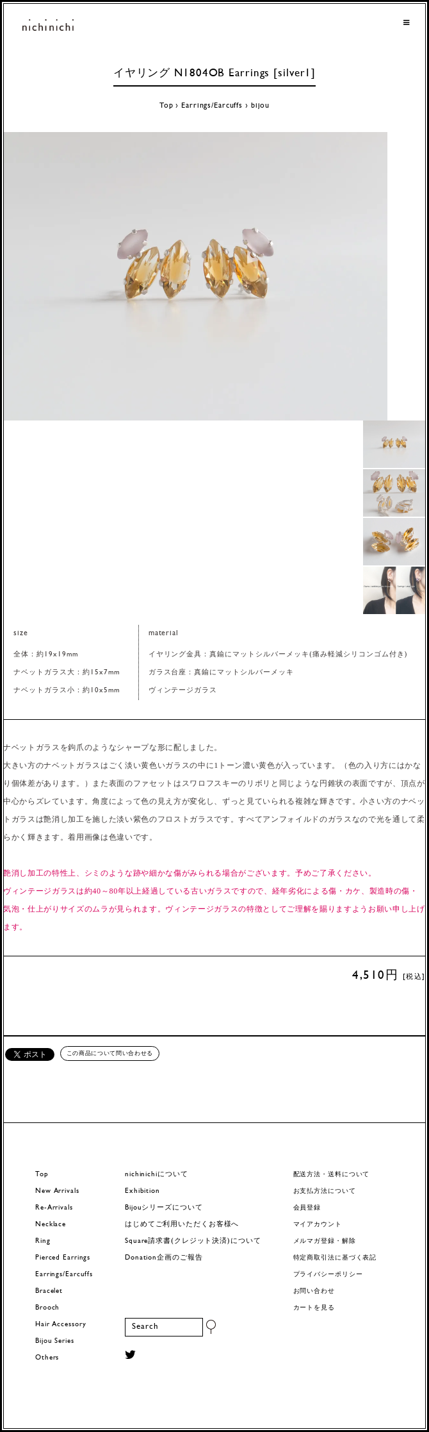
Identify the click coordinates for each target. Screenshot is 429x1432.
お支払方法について (324, 1191)
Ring (43, 1241)
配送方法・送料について (331, 1175)
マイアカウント (317, 1225)
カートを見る (314, 1308)
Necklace (50, 1224)
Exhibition (142, 1191)
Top (166, 106)
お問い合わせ (314, 1291)
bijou (260, 106)
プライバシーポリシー (328, 1275)
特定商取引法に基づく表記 (335, 1258)
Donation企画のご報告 (163, 1257)
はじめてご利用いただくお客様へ (182, 1224)
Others (47, 1357)
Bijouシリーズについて (164, 1207)
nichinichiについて (156, 1174)
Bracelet (49, 1291)
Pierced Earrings (62, 1257)
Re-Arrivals (54, 1207)
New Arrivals (57, 1191)
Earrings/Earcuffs (212, 106)
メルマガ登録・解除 (324, 1241)
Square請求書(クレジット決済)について (193, 1241)
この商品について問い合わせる (110, 1053)
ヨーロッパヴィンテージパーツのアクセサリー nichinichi (48, 26)
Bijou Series (54, 1341)
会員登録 (307, 1208)
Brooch (47, 1307)
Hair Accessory (60, 1324)
